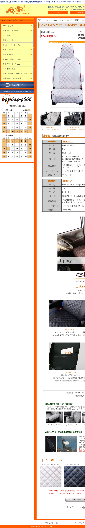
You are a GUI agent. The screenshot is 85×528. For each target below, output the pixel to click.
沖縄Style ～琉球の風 (12, 78)
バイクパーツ (8, 50)
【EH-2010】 (67, 181)
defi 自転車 (8, 26)
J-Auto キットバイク (12, 45)
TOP (58, 13)
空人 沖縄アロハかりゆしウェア (16, 73)
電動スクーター (9, 40)
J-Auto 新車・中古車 (12, 59)
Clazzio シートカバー (59, 20)
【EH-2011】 (67, 141)
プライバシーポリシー (53, 523)
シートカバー (46, 20)
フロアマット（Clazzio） (13, 64)
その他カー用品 (9, 69)
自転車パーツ (8, 35)
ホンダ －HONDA (73, 20)
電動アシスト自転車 (11, 31)
